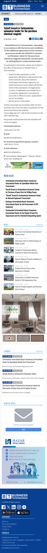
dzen (23, 507)
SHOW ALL (39, 224)
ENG (30, 1)
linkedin (13, 507)
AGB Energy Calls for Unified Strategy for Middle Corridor (28, 242)
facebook (3, 507)
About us (5, 521)
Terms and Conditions (9, 524)
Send (23, 429)
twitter (8, 507)
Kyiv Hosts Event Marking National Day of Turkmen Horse (28, 233)
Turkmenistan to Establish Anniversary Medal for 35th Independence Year (27, 278)
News (6, 224)
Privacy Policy (6, 527)
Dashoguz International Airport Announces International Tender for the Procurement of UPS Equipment (22, 204)
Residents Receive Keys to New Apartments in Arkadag (25, 269)
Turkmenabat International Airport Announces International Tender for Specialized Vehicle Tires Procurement (22, 183)
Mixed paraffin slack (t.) (31, 14)
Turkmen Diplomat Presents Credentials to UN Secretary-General (28, 260)
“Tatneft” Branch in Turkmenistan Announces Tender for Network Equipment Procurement (23, 196)
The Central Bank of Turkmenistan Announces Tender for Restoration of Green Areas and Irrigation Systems (21, 386)
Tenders (7, 351)
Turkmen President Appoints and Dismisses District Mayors (28, 288)
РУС (40, 1)
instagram (18, 507)
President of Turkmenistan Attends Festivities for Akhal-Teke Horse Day (26, 251)
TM (35, 1)
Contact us (5, 529)
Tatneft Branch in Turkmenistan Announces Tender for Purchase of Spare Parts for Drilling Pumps (22, 190)
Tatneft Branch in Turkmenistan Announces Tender (19, 373)
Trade (6, 19)
